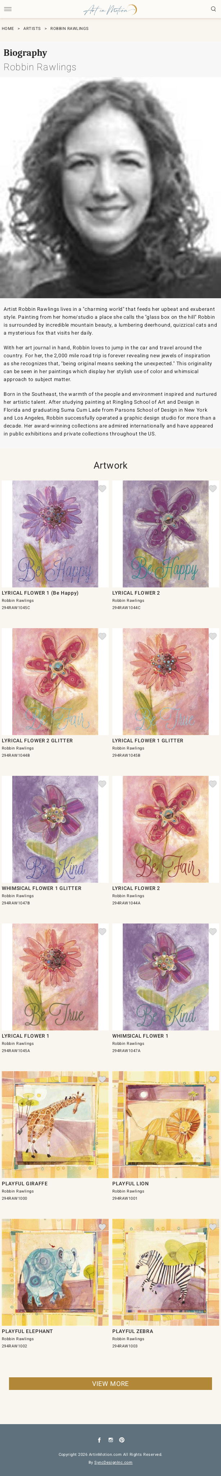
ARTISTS (32, 28)
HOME (8, 28)
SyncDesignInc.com (113, 1462)
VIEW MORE (110, 1383)
